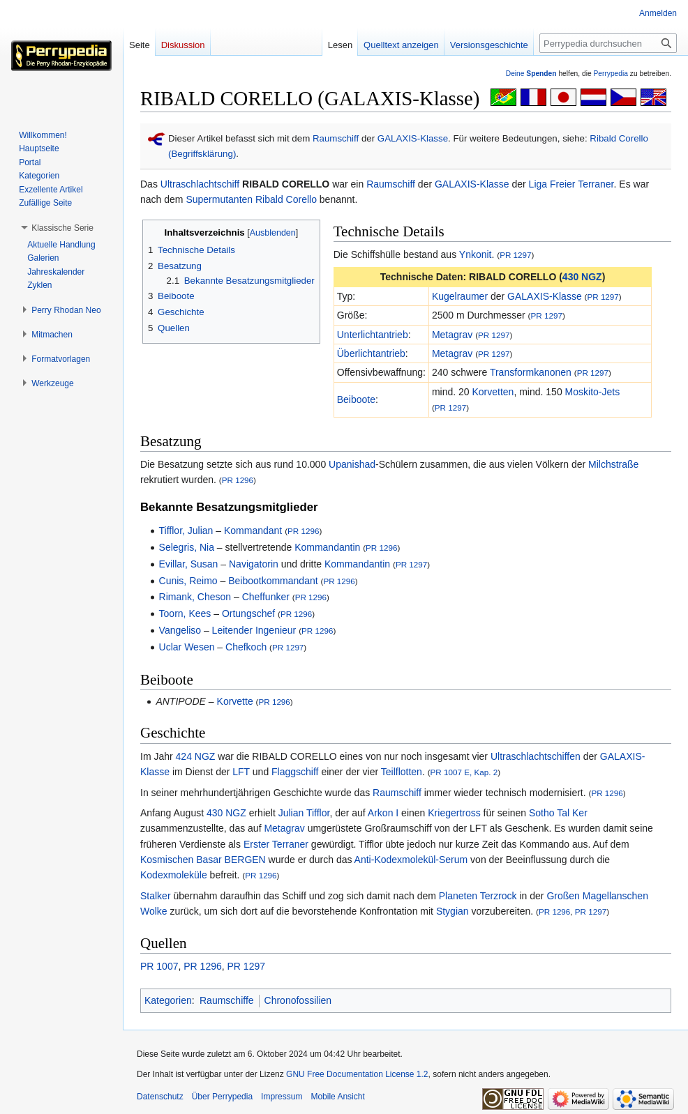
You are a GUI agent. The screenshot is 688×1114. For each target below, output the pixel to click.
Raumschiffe (227, 1000)
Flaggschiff (294, 771)
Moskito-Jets (592, 391)
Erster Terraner (276, 844)
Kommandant (253, 530)
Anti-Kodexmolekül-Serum (411, 859)
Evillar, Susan (188, 564)
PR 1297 (515, 254)
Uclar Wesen (187, 647)
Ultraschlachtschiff (199, 184)
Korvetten (493, 391)
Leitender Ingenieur (254, 630)
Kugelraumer (460, 296)
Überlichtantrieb (371, 353)
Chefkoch (246, 647)
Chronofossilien (298, 1000)
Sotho (542, 812)
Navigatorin (253, 564)
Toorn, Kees (185, 613)
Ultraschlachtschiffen (536, 756)
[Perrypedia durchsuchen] (608, 43)
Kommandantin (327, 547)
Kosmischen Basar (181, 859)
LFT (241, 771)
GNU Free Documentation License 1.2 (357, 1074)
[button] (62, 228)
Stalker (155, 895)
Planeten (458, 895)
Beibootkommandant (272, 580)
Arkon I (383, 812)
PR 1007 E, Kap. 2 (464, 772)
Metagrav (452, 334)
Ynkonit (475, 254)
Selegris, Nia (186, 547)
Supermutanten (219, 199)
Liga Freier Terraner (571, 184)
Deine (531, 73)
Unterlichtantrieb (372, 334)
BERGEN (245, 859)
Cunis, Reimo (188, 580)
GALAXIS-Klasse (412, 138)
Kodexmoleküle (173, 874)
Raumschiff (336, 138)
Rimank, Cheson (195, 596)
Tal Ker (572, 812)
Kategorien (168, 1000)
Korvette (235, 701)
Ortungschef (248, 613)
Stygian (452, 911)
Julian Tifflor (304, 812)
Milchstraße (613, 464)
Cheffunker (266, 596)
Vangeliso (180, 630)
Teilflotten (401, 771)
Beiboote (356, 399)
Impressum (281, 1096)
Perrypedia (610, 73)
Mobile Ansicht (337, 1096)
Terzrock (498, 895)
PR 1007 (159, 966)
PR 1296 (237, 479)
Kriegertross (454, 812)
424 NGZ (196, 756)
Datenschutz (160, 1096)
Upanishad (352, 464)
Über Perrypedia (222, 1096)
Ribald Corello (286, 199)
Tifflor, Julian (186, 530)
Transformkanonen (530, 372)
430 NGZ (582, 276)
